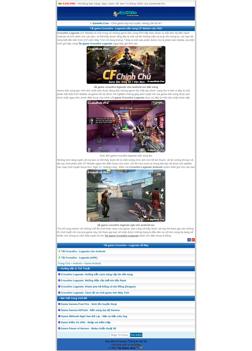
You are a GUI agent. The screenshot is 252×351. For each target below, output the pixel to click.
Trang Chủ (64, 263)
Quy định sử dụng (115, 341)
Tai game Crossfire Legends (95, 43)
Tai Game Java (126, 347)
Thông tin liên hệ (137, 341)
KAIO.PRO (69, 3)
